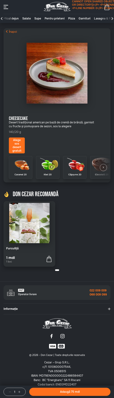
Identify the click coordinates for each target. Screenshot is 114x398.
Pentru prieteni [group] (55, 18)
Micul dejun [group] (11, 18)
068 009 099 (98, 294)
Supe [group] (37, 18)
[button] (1, 18)
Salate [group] (26, 18)
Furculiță (12, 248)
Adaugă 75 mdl (70, 392)
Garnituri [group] (84, 18)
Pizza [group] (71, 18)
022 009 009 (98, 290)
